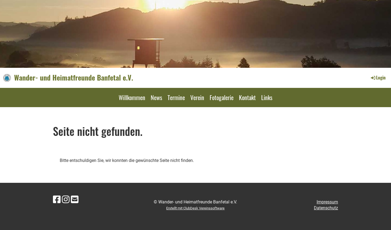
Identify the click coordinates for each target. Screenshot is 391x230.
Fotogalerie (222, 97)
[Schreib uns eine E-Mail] (74, 199)
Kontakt (247, 97)
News (156, 97)
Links (266, 97)
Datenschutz (326, 207)
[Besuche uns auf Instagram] (66, 199)
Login (378, 77)
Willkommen (132, 97)
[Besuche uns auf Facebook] (57, 199)
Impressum (327, 202)
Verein (197, 97)
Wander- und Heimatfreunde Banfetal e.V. (73, 77)
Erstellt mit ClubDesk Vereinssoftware (195, 208)
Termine (176, 97)
